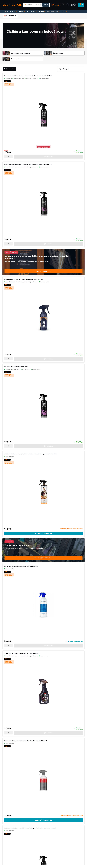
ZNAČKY (64, 11)
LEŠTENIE (42, 11)
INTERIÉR (22, 11)
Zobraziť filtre (10, 66)
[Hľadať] (36, 5)
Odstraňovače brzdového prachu (16, 54)
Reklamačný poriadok (33, 833)
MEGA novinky (47, 822)
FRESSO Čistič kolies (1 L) (13, 604)
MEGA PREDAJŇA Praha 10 (16, 747)
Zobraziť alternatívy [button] (71, 165)
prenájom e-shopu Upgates (39, 860)
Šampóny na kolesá (58, 54)
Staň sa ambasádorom (33, 811)
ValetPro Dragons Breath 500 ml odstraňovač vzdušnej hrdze (15, 465)
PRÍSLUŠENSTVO (32, 11)
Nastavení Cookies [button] (50, 860)
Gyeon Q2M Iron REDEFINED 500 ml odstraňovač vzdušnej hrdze (15, 125)
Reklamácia (30, 831)
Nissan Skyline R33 (49, 827)
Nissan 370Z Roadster (50, 829)
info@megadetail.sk (44, 490)
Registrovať (73, 5)
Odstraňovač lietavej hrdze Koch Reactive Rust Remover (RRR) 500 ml (15, 222)
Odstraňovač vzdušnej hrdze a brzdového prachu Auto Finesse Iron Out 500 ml (15, 75)
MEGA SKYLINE (53, 747)
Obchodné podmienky (33, 829)
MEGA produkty (48, 824)
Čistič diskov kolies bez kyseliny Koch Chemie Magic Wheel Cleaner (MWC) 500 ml (70, 271)
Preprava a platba (32, 818)
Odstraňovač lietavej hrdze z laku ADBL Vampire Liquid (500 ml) (71, 465)
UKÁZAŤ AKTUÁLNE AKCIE (15, 212)
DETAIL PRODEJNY (71, 114)
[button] (81, 5)
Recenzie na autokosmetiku (35, 807)
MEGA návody (47, 820)
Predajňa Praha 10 (49, 809)
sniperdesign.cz (45, 859)
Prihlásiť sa (73, 4)
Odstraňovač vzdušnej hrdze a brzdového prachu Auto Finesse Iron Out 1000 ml (43, 75)
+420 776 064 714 (12, 808)
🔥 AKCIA (5, 11)
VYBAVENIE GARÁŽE (53, 11)
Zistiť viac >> (58, 5)
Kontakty (43, 500)
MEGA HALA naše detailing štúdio (61, 783)
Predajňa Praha (11, 825)
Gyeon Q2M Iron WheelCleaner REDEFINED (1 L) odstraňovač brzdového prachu (15, 271)
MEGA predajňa (48, 818)
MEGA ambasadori (13, 783)
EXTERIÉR (13, 11)
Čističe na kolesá (37, 54)
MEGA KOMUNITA (34, 804)
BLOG (46, 815)
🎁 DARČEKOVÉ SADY (10, 16)
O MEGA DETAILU (51, 804)
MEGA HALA (47, 811)
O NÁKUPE (31, 815)
